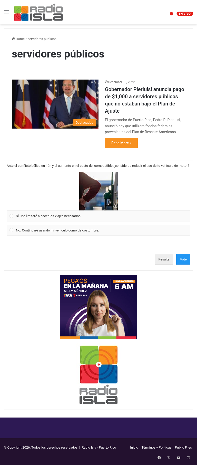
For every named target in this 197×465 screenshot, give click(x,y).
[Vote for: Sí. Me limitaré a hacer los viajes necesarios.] (98, 196)
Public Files (183, 447)
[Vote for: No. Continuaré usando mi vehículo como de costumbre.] (98, 230)
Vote (183, 259)
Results (164, 259)
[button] (98, 191)
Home (18, 39)
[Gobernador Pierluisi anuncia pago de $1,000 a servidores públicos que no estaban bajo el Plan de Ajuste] (55, 104)
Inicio (134, 447)
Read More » (121, 143)
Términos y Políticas (157, 447)
